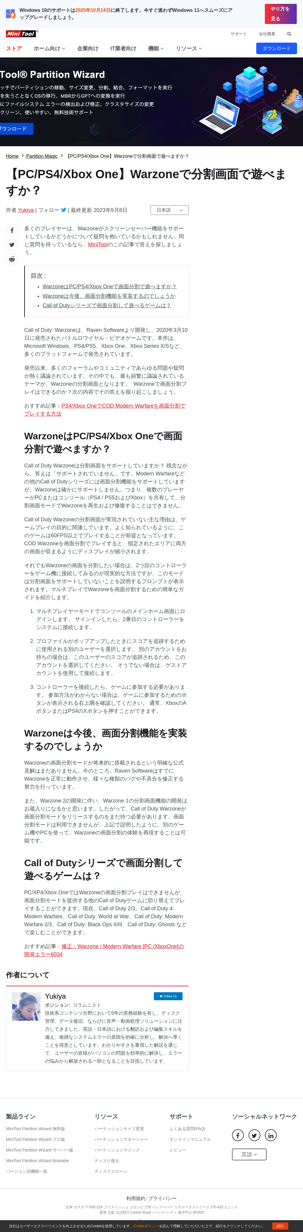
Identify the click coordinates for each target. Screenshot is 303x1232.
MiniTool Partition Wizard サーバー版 (39, 1150)
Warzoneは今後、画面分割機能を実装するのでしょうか (109, 296)
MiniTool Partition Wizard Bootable (37, 1160)
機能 (156, 49)
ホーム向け (49, 49)
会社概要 (267, 33)
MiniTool (98, 244)
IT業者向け (123, 49)
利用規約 (135, 1198)
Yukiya (26, 210)
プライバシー (162, 1198)
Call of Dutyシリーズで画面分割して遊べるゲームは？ (107, 305)
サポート (239, 33)
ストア (14, 49)
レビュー (178, 1150)
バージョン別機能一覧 (26, 1171)
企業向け (88, 49)
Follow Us (170, 996)
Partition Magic (42, 156)
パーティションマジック (117, 1150)
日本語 (164, 210)
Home (12, 156)
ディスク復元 (106, 1160)
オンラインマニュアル (190, 1139)
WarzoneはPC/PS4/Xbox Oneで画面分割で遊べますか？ (110, 286)
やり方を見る (280, 13)
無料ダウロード (151, 101)
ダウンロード (276, 48)
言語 (249, 1154)
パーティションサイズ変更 (119, 1128)
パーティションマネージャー (121, 1139)
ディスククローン (111, 1171)
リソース (189, 49)
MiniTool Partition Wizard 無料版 (35, 1128)
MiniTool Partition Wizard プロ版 (35, 1139)
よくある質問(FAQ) (187, 1128)
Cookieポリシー (146, 1226)
